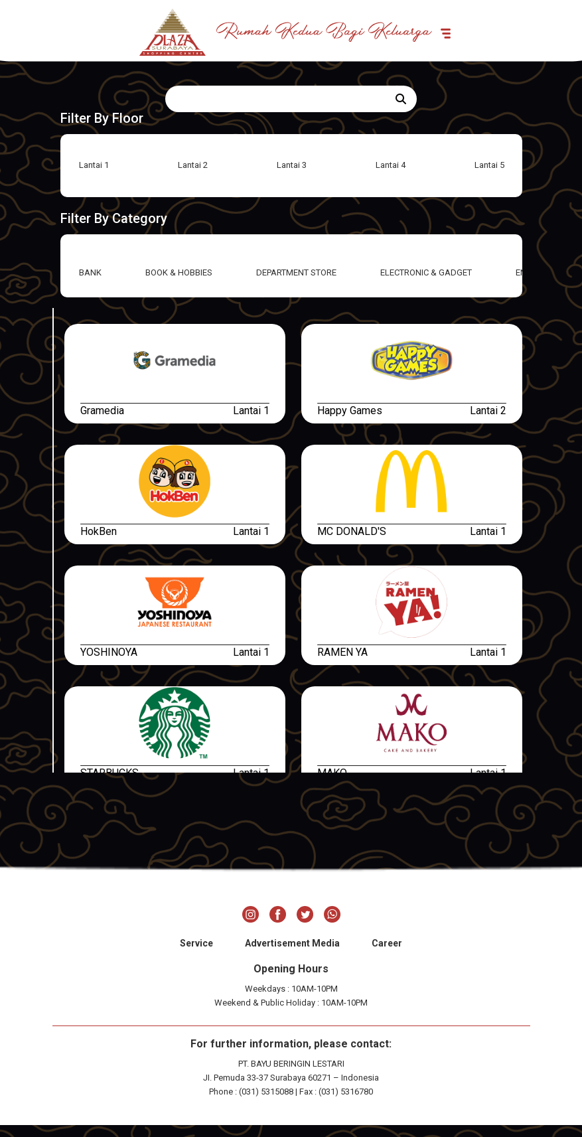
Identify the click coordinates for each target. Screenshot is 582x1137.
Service (196, 955)
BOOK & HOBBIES (178, 284)
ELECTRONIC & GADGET (426, 284)
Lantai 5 (489, 177)
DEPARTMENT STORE (296, 284)
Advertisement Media (292, 955)
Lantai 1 (94, 177)
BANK (90, 284)
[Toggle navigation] (490, 37)
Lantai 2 (193, 177)
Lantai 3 (292, 177)
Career (387, 955)
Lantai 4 (390, 177)
